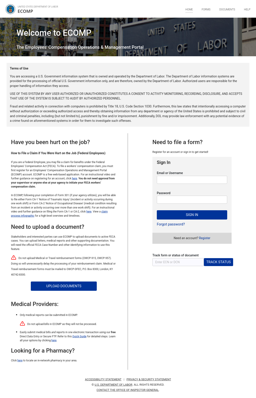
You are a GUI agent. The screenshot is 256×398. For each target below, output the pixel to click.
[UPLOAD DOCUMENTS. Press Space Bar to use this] (64, 286)
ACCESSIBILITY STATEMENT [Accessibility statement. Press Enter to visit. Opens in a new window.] (103, 379)
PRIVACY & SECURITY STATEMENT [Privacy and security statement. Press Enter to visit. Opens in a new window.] (148, 379)
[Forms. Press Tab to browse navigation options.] (206, 12)
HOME (189, 9)
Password (163, 193)
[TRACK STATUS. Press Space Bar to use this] (218, 262)
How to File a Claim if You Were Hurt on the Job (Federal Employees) (58, 153)
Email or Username (170, 173)
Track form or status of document (175, 255)
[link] (32, 9)
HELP (247, 9)
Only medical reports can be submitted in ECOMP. (49, 315)
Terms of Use (19, 68)
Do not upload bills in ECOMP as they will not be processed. (62, 324)
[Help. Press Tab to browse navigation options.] (247, 12)
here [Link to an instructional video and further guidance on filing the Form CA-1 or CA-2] (88, 211)
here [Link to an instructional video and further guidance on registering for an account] (74, 178)
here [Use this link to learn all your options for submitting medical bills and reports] (54, 340)
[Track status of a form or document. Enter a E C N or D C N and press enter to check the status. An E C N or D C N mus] (178, 262)
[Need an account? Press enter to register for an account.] (204, 238)
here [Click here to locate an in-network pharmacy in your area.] (19, 360)
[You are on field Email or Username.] (192, 180)
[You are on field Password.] (192, 200)
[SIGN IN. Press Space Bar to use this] (192, 215)
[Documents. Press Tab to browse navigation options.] (227, 12)
